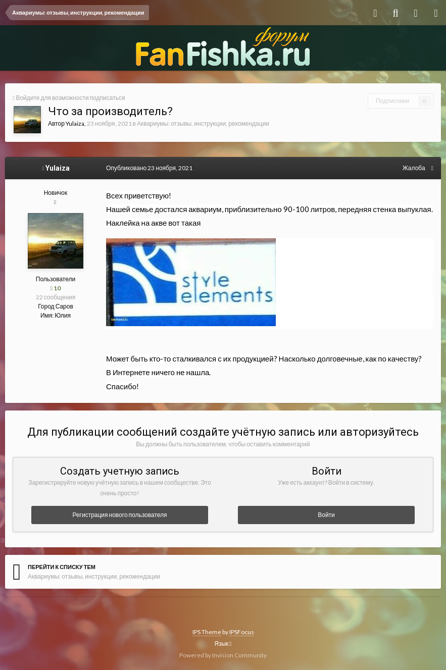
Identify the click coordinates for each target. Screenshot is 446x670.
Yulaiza (75, 123)
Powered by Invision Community (223, 655)
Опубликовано (149, 168)
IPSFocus (241, 632)
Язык (222, 643)
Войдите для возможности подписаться (70, 97)
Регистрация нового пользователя (119, 515)
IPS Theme (206, 632)
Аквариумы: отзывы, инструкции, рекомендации (203, 123)
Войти (326, 515)
